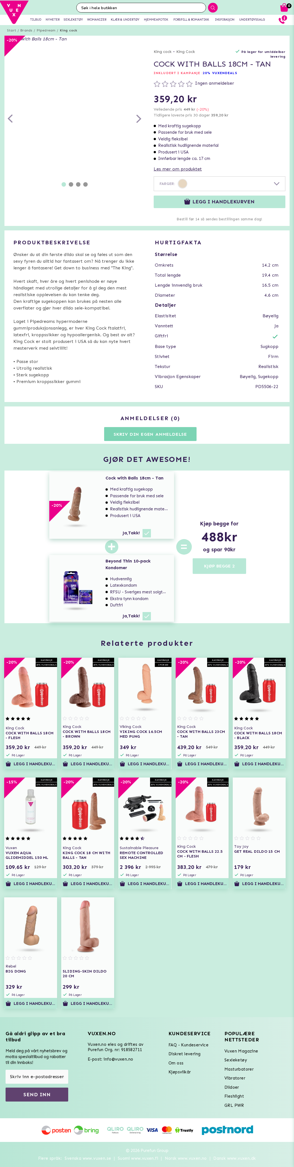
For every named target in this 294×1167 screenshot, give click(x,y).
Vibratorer (234, 1078)
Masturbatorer (239, 1069)
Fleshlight (234, 1096)
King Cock (185, 51)
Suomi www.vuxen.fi (138, 1158)
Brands (26, 30)
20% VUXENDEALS (220, 73)
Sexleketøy (235, 1060)
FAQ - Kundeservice (188, 1044)
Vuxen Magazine (241, 1051)
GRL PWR (234, 1105)
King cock (68, 30)
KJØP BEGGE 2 (219, 566)
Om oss (175, 1063)
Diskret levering (184, 1053)
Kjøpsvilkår (179, 1072)
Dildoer (231, 1087)
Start (11, 30)
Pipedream (46, 30)
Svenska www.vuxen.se (88, 1158)
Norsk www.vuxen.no (186, 1158)
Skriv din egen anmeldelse (150, 434)
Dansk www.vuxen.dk (234, 1158)
